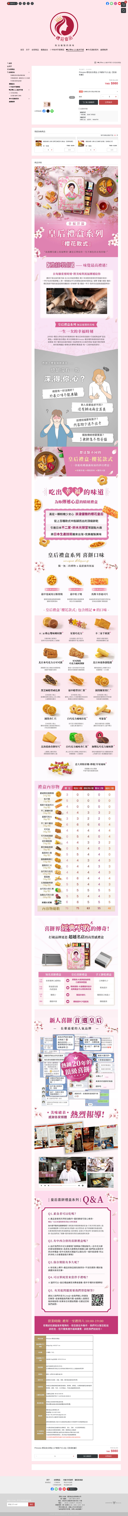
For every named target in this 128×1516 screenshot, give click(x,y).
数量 (80, 96)
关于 (48, 1480)
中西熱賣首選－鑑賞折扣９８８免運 (20, 78)
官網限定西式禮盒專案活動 (17, 75)
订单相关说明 (57, 1485)
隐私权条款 (79, 1480)
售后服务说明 (68, 1485)
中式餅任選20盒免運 (15, 81)
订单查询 (57, 1482)
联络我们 (48, 1482)
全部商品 (57, 1480)
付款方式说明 (68, 1480)
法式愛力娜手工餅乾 (15, 95)
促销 (81, 91)
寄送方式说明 (68, 1482)
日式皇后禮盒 (14, 93)
